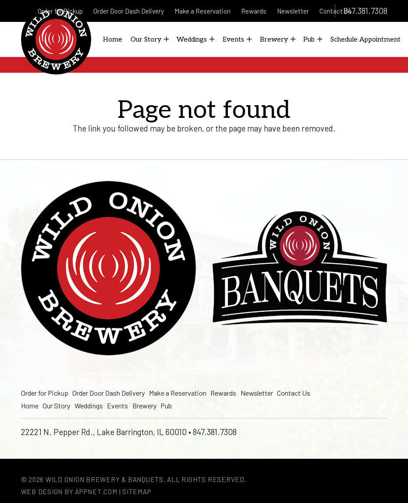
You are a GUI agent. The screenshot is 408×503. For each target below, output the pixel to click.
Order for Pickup (44, 393)
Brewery (144, 405)
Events (117, 405)
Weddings (89, 405)
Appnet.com (96, 492)
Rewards (223, 393)
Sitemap (136, 492)
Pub (166, 405)
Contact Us (293, 393)
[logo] (56, 39)
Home (30, 405)
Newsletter (257, 393)
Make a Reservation (177, 393)
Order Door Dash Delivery (108, 393)
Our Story (56, 405)
